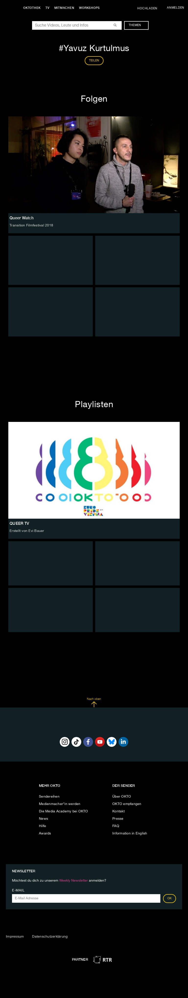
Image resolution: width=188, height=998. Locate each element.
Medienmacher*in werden (60, 804)
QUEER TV (19, 523)
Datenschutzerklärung (50, 936)
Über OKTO (121, 796)
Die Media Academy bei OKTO (63, 811)
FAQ (115, 826)
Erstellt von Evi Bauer (27, 531)
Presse (118, 818)
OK (169, 898)
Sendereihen (49, 796)
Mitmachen (64, 8)
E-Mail (18, 890)
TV (47, 8)
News (43, 818)
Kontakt (118, 811)
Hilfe (42, 826)
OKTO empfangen (126, 804)
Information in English (129, 833)
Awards (45, 833)
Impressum (15, 936)
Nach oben (94, 702)
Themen (137, 25)
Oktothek (32, 8)
